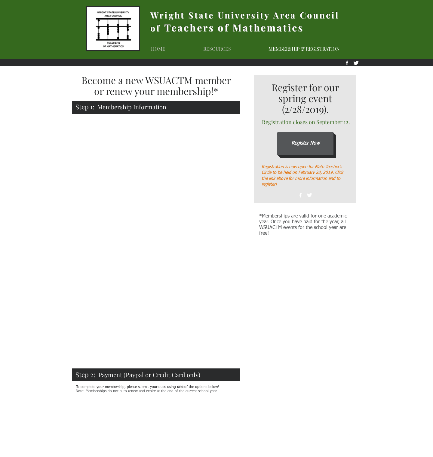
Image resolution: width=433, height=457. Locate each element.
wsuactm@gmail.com (318, 436)
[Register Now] (305, 143)
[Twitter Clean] (309, 195)
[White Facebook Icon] (300, 195)
